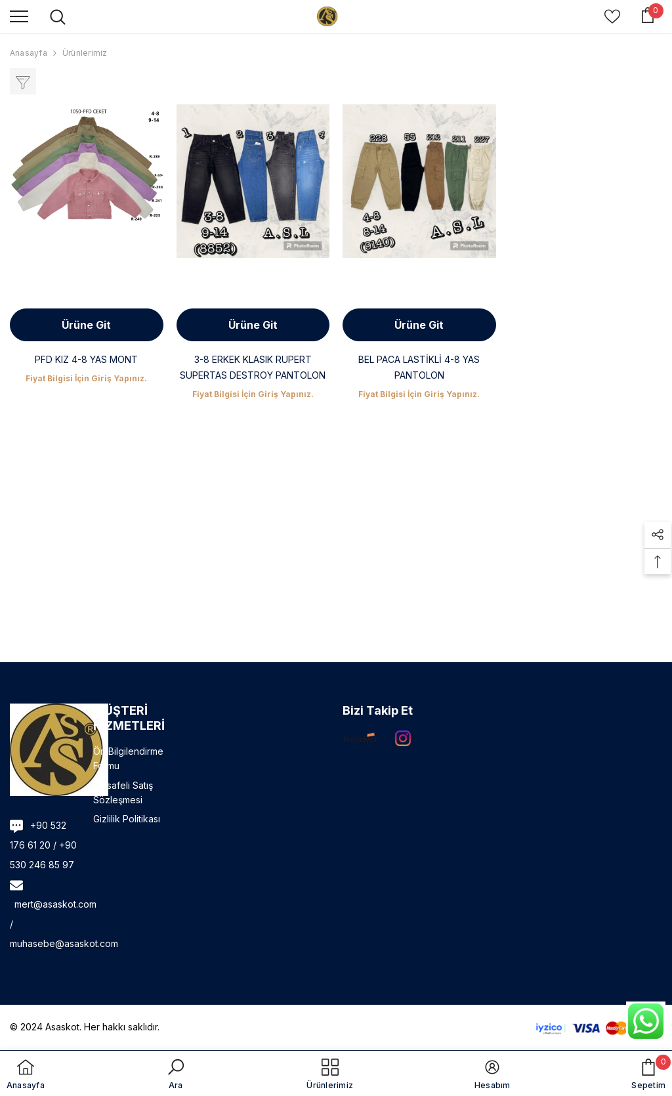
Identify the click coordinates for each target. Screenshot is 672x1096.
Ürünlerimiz (85, 53)
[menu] (19, 16)
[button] (657, 535)
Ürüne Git (86, 324)
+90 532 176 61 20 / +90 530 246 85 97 (43, 845)
